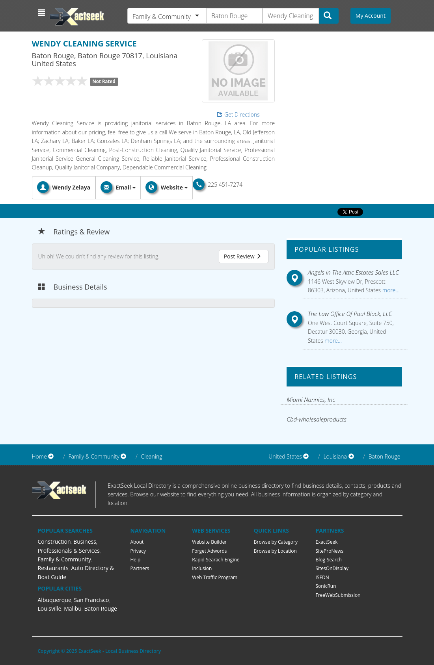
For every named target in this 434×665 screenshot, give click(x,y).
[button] (42, 12)
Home (39, 456)
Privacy (138, 551)
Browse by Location (275, 551)
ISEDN (322, 577)
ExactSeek (326, 542)
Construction (54, 541)
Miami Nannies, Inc (311, 399)
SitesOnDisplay (331, 568)
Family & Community (64, 559)
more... (390, 290)
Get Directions (238, 114)
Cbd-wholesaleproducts (316, 419)
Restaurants (53, 568)
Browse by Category (276, 542)
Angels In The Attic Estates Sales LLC (353, 272)
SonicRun (325, 586)
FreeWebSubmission (337, 595)
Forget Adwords (209, 551)
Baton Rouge (384, 456)
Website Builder (209, 542)
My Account (371, 15)
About (137, 542)
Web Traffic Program (214, 577)
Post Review (243, 256)
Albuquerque (54, 600)
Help (135, 559)
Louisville (49, 608)
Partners (139, 568)
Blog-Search (328, 559)
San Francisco (91, 600)
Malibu (73, 608)
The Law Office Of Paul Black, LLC (350, 314)
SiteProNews (329, 551)
